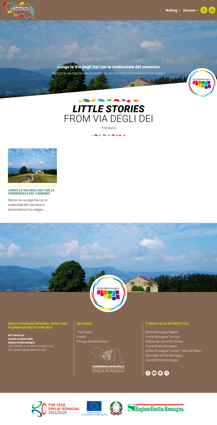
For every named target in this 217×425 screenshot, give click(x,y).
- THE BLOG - (108, 128)
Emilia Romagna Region (162, 332)
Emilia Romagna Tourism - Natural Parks (173, 351)
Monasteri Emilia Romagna (164, 355)
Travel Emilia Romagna (161, 346)
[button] (203, 10)
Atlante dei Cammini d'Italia (164, 341)
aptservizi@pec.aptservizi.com (29, 349)
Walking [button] (173, 10)
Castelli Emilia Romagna (162, 360)
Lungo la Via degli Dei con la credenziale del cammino (108, 66)
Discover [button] (191, 10)
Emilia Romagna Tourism (163, 337)
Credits (81, 337)
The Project (84, 332)
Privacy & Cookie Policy (92, 341)
